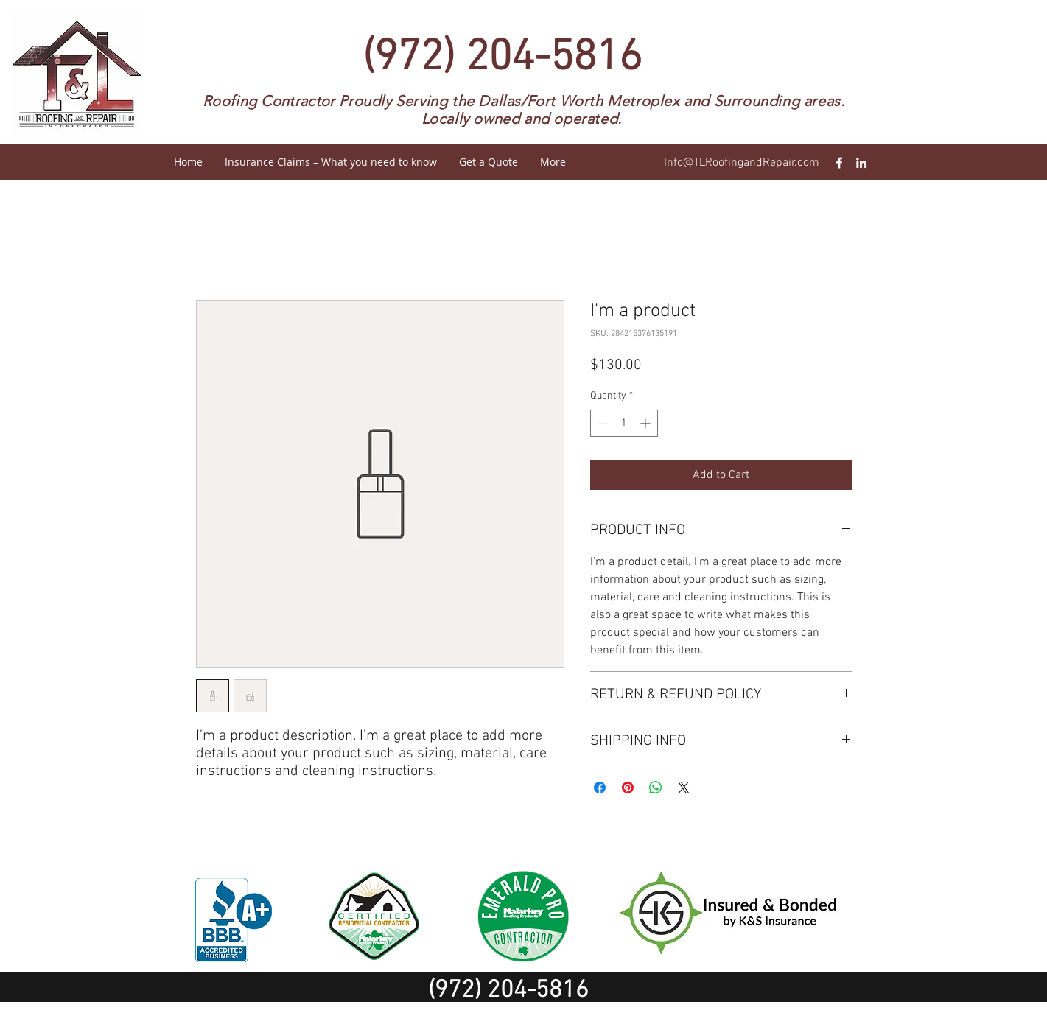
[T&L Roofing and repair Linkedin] (861, 162)
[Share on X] (684, 787)
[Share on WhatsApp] (656, 787)
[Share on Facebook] (600, 787)
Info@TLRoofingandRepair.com (741, 162)
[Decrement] (601, 423)
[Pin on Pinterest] (628, 787)
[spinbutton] (624, 423)
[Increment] (646, 423)
